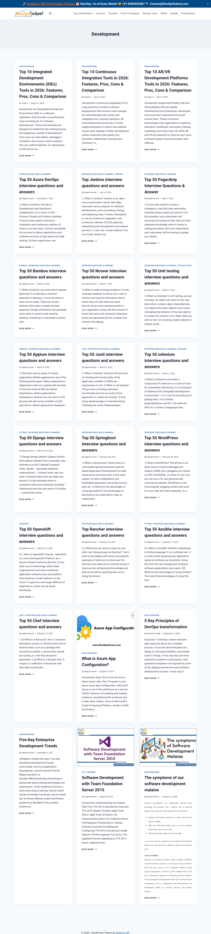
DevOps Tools (150, 13)
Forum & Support (130, 13)
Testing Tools (185, 266)
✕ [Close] (208, 3)
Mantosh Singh (153, 633)
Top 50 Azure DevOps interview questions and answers (41, 185)
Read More (26, 155)
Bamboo (23, 266)
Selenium (182, 349)
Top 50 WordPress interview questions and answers (166, 444)
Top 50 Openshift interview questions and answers (41, 535)
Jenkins (119, 174)
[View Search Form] (50, 13)
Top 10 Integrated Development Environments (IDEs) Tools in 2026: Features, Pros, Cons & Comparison (42, 84)
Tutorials (113, 13)
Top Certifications (83, 13)
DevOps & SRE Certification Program (51, 4)
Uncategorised (26, 66)
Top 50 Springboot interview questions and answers (104, 444)
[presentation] (105, 628)
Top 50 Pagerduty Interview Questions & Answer (164, 185)
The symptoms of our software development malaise (165, 783)
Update (174, 13)
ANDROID (23, 349)
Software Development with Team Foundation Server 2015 (103, 783)
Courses (100, 13)
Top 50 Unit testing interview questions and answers (166, 277)
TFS (83, 772)
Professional (188, 13)
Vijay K (25, 103)
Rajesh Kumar (28, 198)
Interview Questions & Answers (35, 174)
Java (84, 349)
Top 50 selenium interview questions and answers (166, 360)
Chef (21, 615)
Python (23, 432)
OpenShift (24, 524)
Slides (163, 13)
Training (91, 772)
